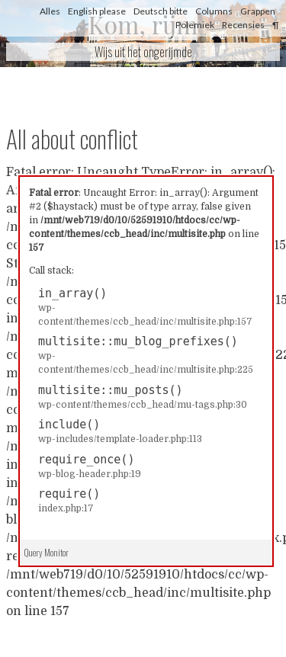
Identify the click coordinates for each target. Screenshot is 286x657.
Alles (50, 11)
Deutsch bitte (160, 11)
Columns (214, 11)
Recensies (243, 24)
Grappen (257, 11)
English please (97, 11)
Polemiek (194, 24)
